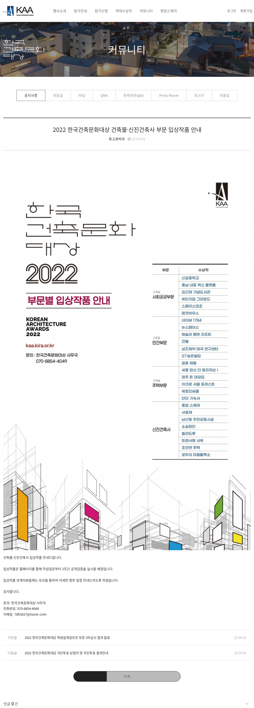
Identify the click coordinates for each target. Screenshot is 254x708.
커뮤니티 (146, 10)
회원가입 (246, 10)
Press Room (169, 95)
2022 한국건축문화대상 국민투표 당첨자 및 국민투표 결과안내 (66, 551)
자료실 (58, 95)
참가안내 (80, 10)
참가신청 (101, 10)
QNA (104, 95)
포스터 (199, 95)
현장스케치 (168, 10)
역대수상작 (123, 10)
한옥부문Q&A (133, 95)
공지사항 (30, 95)
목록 (127, 575)
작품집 (224, 95)
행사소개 (59, 10)
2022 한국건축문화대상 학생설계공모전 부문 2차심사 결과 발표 (67, 536)
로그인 (231, 10)
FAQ (81, 95)
